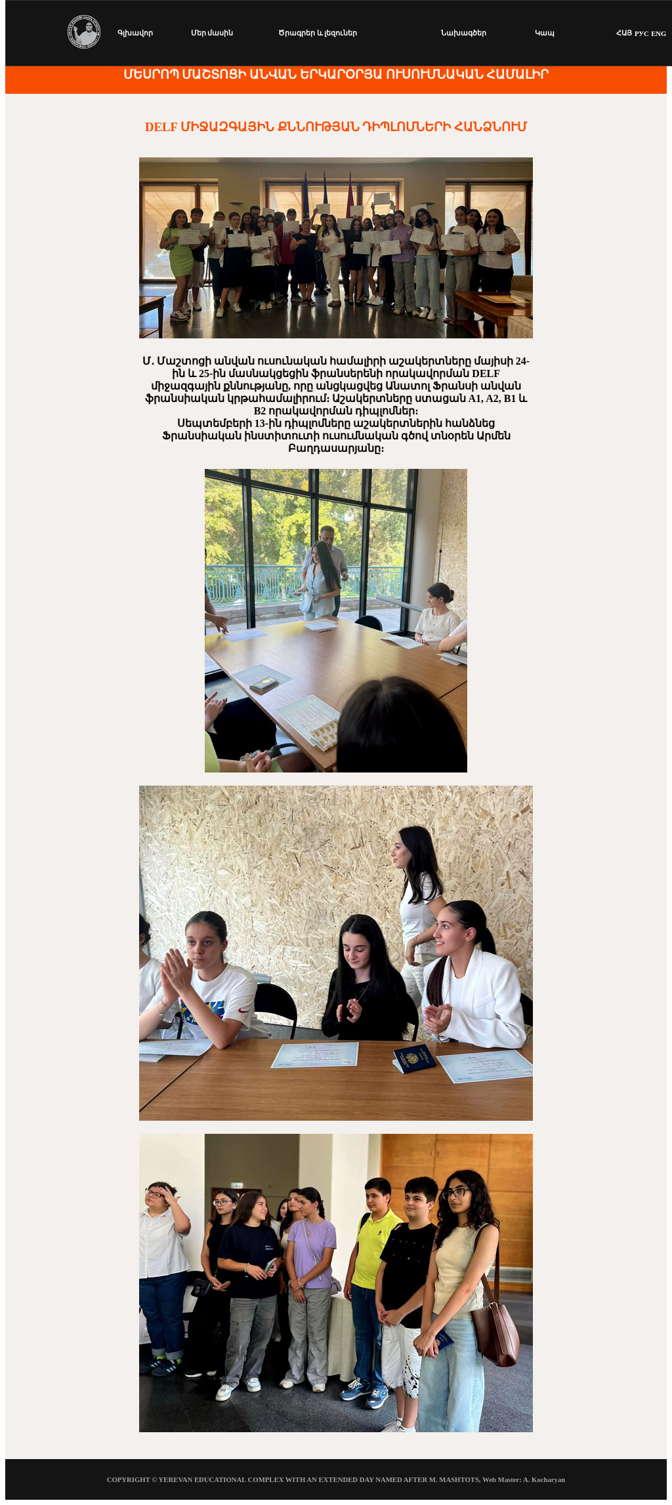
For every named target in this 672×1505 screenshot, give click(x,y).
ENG (658, 33)
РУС (642, 33)
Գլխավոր (135, 33)
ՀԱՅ (624, 33)
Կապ (545, 33)
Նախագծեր (463, 33)
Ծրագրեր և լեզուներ (317, 33)
